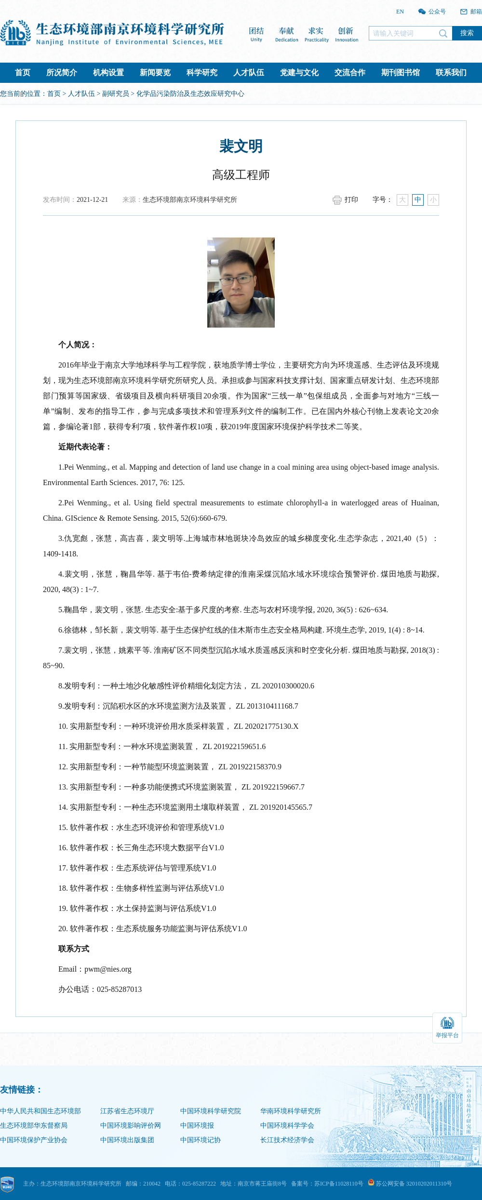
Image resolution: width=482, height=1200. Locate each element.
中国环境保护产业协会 (33, 1140)
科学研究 (202, 72)
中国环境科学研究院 (210, 1111)
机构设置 (108, 72)
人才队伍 (248, 72)
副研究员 (115, 93)
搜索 (467, 33)
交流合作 (350, 72)
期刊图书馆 (400, 72)
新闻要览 (155, 72)
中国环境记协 (200, 1140)
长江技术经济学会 (287, 1140)
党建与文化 (299, 72)
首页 (22, 72)
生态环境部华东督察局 (33, 1125)
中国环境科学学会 (287, 1125)
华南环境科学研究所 (290, 1111)
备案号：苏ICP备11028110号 (327, 1183)
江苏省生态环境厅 (127, 1111)
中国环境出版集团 (127, 1140)
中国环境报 (197, 1125)
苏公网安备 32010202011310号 (410, 1183)
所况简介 (61, 72)
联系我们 (451, 72)
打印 (351, 199)
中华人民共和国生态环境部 (40, 1111)
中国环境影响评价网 (130, 1125)
